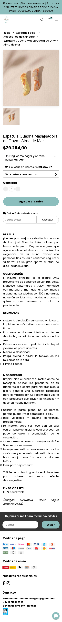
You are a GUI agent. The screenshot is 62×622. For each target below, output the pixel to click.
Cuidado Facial (26, 33)
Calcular (47, 219)
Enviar (51, 525)
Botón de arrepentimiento (19, 605)
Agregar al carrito (31, 201)
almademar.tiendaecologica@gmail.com (29, 598)
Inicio (7, 33)
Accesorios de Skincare (19, 37)
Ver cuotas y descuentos (21, 174)
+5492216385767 (13, 602)
